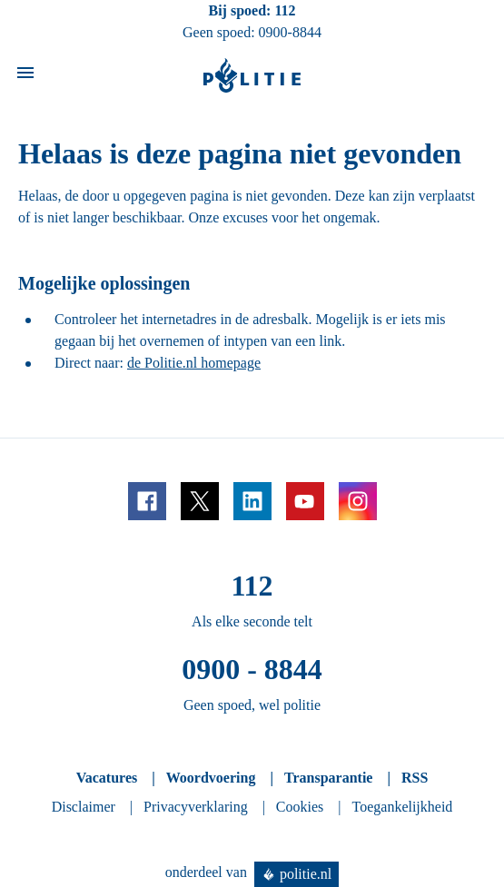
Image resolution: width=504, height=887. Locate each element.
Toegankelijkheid (402, 806)
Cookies (299, 806)
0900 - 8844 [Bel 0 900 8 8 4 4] (252, 669)
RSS (414, 777)
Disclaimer (83, 806)
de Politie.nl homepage (194, 362)
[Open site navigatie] (25, 76)
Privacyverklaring (195, 806)
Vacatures (107, 777)
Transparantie (328, 777)
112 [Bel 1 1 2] (284, 10)
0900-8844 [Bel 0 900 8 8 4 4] (290, 32)
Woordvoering (211, 777)
